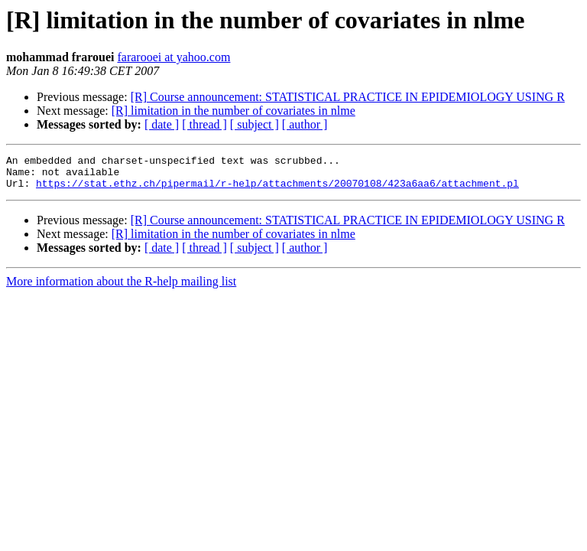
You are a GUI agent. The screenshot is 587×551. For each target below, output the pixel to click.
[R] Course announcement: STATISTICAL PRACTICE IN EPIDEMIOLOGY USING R (348, 96)
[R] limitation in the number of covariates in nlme (233, 110)
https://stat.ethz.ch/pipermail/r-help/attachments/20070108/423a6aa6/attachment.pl (277, 190)
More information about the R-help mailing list (121, 288)
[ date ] (161, 124)
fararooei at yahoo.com (173, 57)
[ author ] (305, 124)
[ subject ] (254, 124)
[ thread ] (204, 124)
